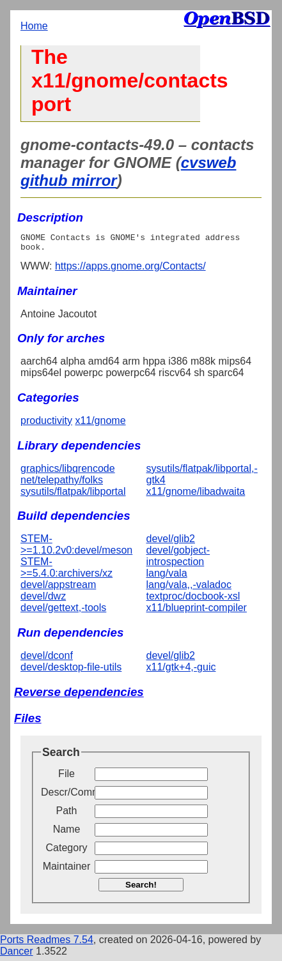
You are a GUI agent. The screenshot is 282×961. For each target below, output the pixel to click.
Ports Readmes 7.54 (46, 943)
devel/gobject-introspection (178, 560)
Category (67, 851)
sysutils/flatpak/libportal (73, 495)
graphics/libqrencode (67, 472)
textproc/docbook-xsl (193, 599)
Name (67, 833)
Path (66, 814)
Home (34, 25)
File (66, 777)
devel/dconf (46, 659)
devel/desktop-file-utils (70, 670)
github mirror (68, 180)
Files (28, 722)
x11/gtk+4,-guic (181, 670)
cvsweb (209, 162)
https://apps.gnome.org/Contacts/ (130, 269)
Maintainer (67, 870)
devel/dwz (43, 599)
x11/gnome (100, 424)
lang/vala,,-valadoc (188, 588)
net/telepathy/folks (61, 483)
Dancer (16, 955)
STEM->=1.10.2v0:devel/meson (76, 548)
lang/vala (166, 576)
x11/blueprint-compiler (196, 611)
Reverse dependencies (79, 695)
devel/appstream (58, 588)
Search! (141, 888)
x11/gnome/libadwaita (196, 495)
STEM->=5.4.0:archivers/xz (66, 571)
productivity (46, 424)
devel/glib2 (171, 542)
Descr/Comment (66, 796)
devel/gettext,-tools (63, 611)
